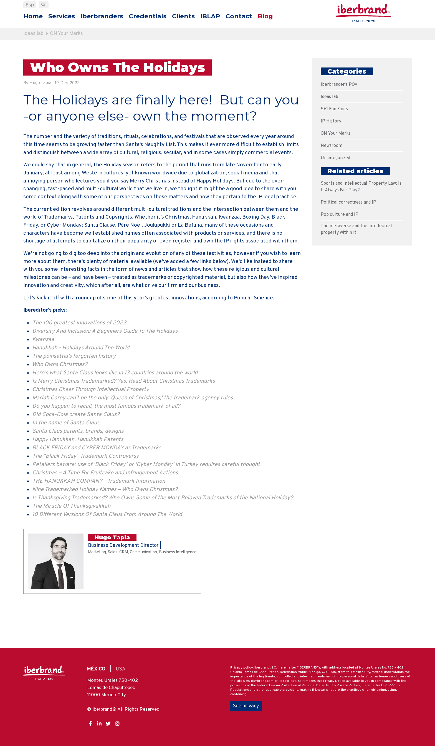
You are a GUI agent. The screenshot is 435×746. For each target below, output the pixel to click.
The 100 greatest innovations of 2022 (79, 357)
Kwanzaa (43, 374)
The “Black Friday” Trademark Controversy (85, 490)
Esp (30, 4)
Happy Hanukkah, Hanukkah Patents (77, 474)
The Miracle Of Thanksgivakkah (71, 540)
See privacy (246, 704)
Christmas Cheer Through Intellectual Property (90, 424)
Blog (265, 16)
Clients (183, 16)
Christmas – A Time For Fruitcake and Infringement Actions (105, 507)
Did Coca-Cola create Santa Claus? (75, 449)
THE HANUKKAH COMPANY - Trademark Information (98, 515)
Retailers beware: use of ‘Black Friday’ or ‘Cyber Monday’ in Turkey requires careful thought (146, 499)
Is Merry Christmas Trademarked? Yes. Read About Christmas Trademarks (123, 415)
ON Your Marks (66, 34)
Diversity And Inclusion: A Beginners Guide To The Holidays (105, 365)
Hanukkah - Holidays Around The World (80, 382)
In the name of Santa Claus (65, 457)
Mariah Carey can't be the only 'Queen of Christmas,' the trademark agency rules (132, 432)
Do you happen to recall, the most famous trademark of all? (106, 440)
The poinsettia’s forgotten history (74, 390)
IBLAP (210, 16)
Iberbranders (101, 16)
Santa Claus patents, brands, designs (77, 465)
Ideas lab (33, 34)
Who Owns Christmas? (59, 399)
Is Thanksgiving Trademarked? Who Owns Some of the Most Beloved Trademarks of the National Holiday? (162, 532)
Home (33, 16)
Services (61, 16)
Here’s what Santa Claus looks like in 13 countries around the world (115, 407)
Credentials (147, 16)
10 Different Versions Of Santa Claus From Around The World (107, 549)
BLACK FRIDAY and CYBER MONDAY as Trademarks (96, 482)
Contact (239, 16)
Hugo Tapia (40, 84)
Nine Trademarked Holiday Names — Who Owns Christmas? (104, 524)
